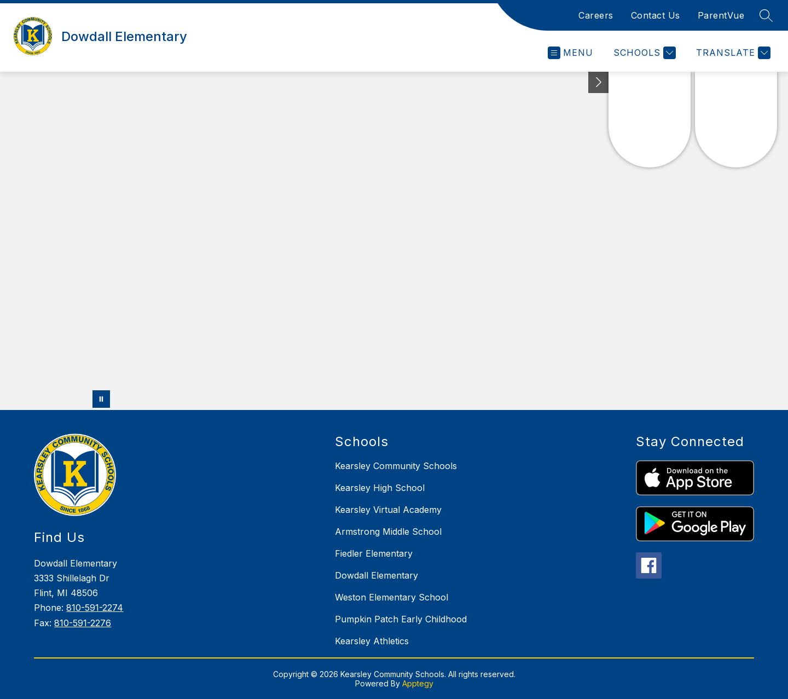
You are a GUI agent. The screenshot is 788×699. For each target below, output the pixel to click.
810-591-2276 (82, 622)
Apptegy (417, 683)
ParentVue (721, 15)
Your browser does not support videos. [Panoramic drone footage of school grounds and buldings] (394, 241)
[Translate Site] (731, 53)
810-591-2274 (94, 607)
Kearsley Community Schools (396, 465)
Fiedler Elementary (374, 553)
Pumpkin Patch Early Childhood (401, 619)
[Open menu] (570, 53)
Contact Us (655, 15)
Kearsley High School (380, 487)
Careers (595, 15)
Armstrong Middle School (388, 531)
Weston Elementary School (391, 597)
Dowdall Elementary (376, 575)
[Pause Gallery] (101, 399)
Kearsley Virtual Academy (388, 509)
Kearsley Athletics (372, 641)
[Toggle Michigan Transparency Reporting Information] (598, 82)
